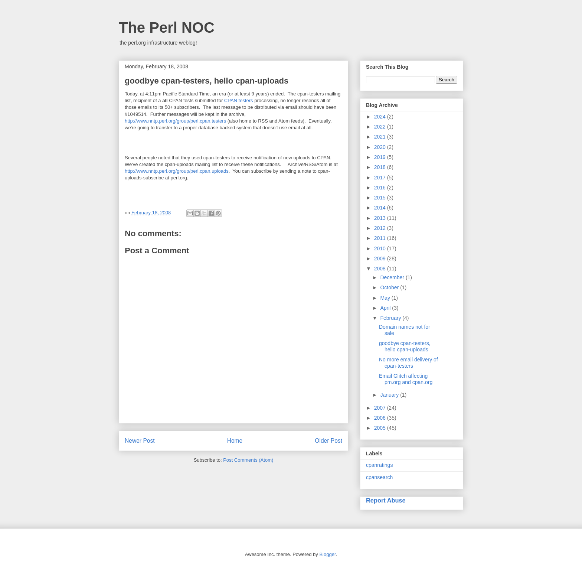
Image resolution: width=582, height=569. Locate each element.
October (390, 287)
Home (235, 441)
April (386, 308)
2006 (380, 418)
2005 (380, 428)
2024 (380, 117)
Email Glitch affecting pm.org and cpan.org (405, 379)
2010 (380, 248)
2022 (380, 127)
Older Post (328, 441)
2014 (380, 208)
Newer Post (140, 441)
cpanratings (379, 465)
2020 (380, 147)
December (392, 277)
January (390, 395)
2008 (380, 269)
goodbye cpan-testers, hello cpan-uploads (405, 346)
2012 (380, 228)
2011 (380, 238)
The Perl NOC (167, 27)
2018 (380, 167)
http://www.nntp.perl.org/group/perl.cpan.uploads (177, 171)
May (385, 298)
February (391, 318)
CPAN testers (238, 100)
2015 (380, 198)
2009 (380, 258)
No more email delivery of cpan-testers (408, 363)
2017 (380, 178)
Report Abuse (386, 500)
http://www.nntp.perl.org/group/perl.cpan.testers (175, 121)
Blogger (327, 554)
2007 (380, 408)
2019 (380, 157)
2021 (380, 137)
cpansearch (379, 477)
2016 (380, 188)
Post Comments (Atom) (248, 460)
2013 (380, 218)
